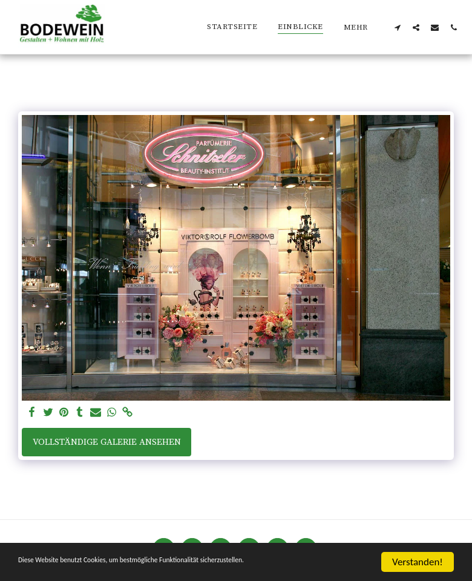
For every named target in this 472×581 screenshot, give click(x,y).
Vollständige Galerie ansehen (107, 442)
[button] (397, 27)
